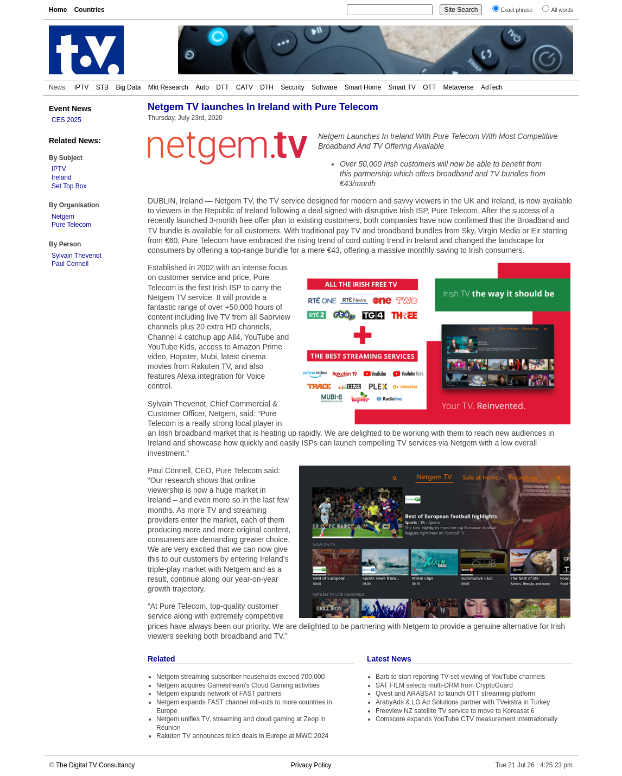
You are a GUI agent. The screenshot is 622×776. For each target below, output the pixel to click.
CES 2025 (66, 120)
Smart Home (363, 87)
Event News (70, 108)
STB (102, 87)
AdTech (492, 87)
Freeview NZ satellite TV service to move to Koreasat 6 (455, 711)
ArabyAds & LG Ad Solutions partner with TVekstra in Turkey (463, 702)
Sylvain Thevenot (76, 255)
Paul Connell (70, 264)
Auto (202, 87)
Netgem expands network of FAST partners (218, 693)
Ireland (62, 177)
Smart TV (401, 87)
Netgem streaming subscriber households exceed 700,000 (240, 676)
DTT (222, 87)
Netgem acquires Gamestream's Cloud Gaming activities (238, 685)
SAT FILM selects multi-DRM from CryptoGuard (444, 685)
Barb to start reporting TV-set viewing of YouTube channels (460, 676)
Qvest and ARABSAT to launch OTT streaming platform (455, 693)
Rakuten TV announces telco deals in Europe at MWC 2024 (242, 736)
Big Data (128, 87)
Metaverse (458, 87)
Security (292, 87)
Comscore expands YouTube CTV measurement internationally (466, 719)
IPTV (81, 87)
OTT (429, 87)
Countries (89, 10)
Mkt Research (168, 87)
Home (58, 10)
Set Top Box (69, 186)
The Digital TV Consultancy (95, 765)
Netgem (63, 216)
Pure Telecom (71, 224)
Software (324, 87)
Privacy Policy (311, 765)
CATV (244, 87)
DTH (267, 87)
